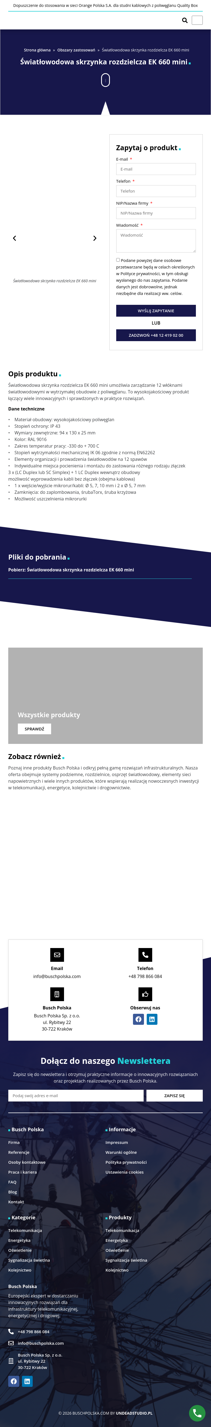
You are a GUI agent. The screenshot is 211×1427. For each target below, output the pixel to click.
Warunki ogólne (121, 1152)
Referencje (18, 1152)
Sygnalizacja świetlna (29, 1260)
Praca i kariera (22, 1172)
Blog (12, 1192)
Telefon (124, 181)
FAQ (12, 1182)
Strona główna (37, 50)
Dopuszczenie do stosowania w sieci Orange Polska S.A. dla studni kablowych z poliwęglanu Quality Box (105, 5)
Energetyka (19, 1240)
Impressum (117, 1142)
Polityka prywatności (126, 1162)
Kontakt (16, 1201)
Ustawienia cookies (125, 1172)
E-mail (122, 159)
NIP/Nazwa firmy (132, 203)
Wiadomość (128, 225)
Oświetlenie (20, 1250)
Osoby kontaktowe (27, 1162)
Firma (14, 1142)
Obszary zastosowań (76, 50)
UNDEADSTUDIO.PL (134, 1413)
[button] (105, 77)
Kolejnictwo (19, 1270)
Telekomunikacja (25, 1230)
